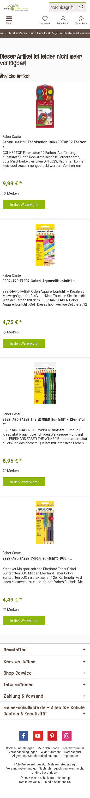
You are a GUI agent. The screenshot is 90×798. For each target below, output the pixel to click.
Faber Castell (12, 137)
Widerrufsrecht (51, 752)
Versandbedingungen (23, 752)
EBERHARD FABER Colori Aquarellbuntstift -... (40, 281)
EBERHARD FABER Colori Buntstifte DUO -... (37, 558)
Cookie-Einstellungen (20, 748)
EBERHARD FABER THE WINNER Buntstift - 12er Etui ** (44, 422)
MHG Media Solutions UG (54, 782)
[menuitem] (81, 20)
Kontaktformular (73, 748)
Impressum (70, 756)
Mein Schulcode (48, 748)
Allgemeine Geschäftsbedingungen (35, 756)
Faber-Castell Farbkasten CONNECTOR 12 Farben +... (44, 144)
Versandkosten (16, 768)
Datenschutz (73, 752)
